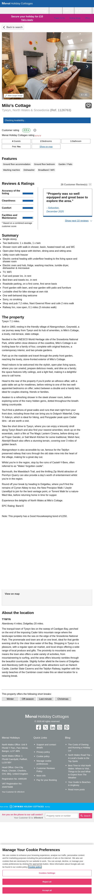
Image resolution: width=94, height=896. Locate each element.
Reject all (47, 882)
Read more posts (76, 789)
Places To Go (59, 18)
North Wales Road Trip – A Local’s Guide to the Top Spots (80, 758)
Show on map (46, 146)
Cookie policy (43, 756)
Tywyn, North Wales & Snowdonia (36, 110)
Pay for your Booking (47, 780)
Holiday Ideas (74, 18)
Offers (87, 18)
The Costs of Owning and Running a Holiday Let (79, 747)
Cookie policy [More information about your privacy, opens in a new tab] (35, 867)
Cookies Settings (47, 873)
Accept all (47, 890)
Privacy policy (43, 752)
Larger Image (13, 96)
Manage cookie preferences (44, 762)
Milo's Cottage (16, 105)
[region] (47, 870)
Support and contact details (46, 746)
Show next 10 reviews (77, 220)
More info (41, 775)
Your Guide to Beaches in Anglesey (79, 783)
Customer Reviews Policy (46, 769)
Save (88, 106)
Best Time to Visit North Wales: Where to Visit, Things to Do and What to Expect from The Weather (79, 771)
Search (87, 816)
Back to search (15, 27)
